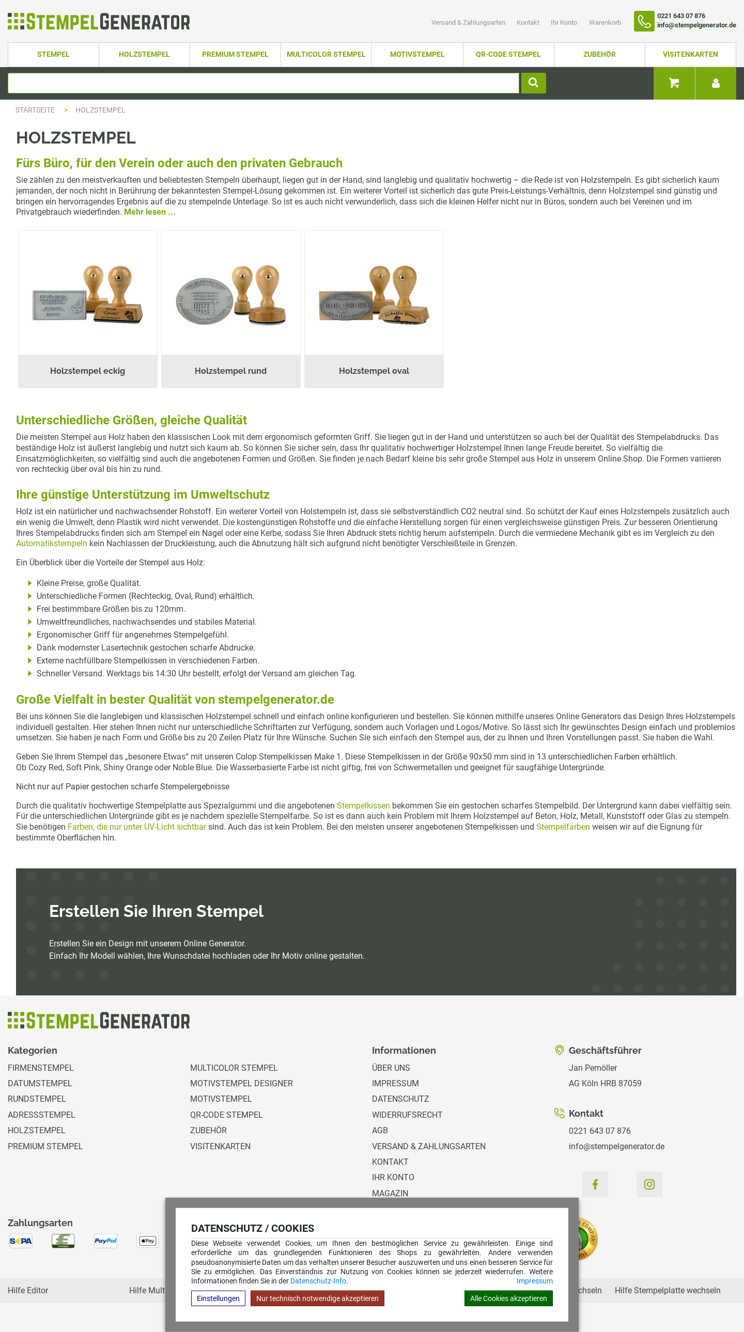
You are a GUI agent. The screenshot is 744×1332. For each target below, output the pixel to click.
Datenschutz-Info (318, 1281)
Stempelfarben (563, 827)
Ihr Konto (565, 22)
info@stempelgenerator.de (616, 1146)
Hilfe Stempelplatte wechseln (668, 1290)
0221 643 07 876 (600, 1131)
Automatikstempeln (51, 543)
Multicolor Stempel (326, 54)
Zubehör (599, 54)
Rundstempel (37, 1099)
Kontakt (529, 22)
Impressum (535, 1281)
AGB (380, 1130)
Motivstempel (417, 54)
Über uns (391, 1068)
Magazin (390, 1193)
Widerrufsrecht (407, 1115)
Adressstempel (41, 1115)
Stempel (53, 54)
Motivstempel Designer (241, 1083)
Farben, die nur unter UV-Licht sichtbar (137, 827)
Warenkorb (605, 22)
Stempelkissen (363, 806)
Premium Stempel (235, 54)
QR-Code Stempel (508, 54)
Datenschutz (400, 1099)
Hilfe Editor (28, 1290)
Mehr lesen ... (150, 212)
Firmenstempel (41, 1068)
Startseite (35, 110)
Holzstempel (144, 54)
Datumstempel (40, 1083)
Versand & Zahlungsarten (469, 22)
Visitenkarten (690, 54)
